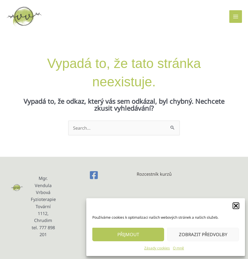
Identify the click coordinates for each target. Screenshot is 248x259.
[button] (236, 206)
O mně (178, 248)
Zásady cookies (157, 248)
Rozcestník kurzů (154, 174)
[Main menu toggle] (235, 16)
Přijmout (128, 234)
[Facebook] (93, 175)
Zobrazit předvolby (203, 234)
